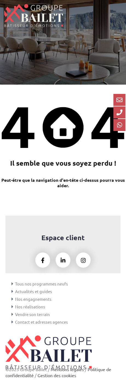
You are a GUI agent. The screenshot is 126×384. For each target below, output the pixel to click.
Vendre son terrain (32, 314)
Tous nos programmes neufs (41, 283)
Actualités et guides (33, 291)
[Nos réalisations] (12, 306)
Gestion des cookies (57, 375)
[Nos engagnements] (12, 299)
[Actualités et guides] (12, 291)
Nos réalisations (30, 306)
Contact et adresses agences (41, 322)
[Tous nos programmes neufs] (12, 283)
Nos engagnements (33, 299)
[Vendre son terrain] (12, 314)
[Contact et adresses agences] (12, 322)
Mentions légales (67, 369)
